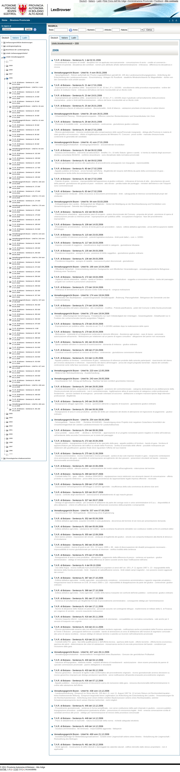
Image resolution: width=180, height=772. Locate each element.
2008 (11, 70)
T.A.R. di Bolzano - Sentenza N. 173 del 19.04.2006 (78, 287)
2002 (11, 426)
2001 (11, 430)
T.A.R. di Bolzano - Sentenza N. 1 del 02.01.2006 (77, 60)
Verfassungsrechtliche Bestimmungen (19, 42)
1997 (11, 446)
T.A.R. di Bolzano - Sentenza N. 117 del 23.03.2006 (78, 243)
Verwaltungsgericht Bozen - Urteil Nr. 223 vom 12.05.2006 (81, 370)
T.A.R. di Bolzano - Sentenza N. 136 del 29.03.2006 (78, 258)
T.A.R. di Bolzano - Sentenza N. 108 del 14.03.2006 (78, 224)
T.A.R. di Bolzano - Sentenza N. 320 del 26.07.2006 (78, 492)
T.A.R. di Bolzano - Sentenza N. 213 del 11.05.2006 (78, 358)
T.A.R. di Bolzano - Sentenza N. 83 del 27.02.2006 (78, 191)
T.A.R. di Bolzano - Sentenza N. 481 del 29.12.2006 (78, 744)
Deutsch (83, 1)
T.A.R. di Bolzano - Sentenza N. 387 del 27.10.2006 (78, 578)
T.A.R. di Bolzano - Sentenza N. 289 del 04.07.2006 (78, 474)
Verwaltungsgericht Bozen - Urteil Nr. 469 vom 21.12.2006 (81, 734)
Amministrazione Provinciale (140, 1)
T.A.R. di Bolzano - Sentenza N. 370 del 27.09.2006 (78, 555)
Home (4, 20)
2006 (77, 43)
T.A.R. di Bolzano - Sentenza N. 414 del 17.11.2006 (78, 606)
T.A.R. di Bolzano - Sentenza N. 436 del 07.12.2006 (78, 680)
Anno (75, 30)
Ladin (99, 1)
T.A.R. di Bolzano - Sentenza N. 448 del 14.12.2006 (78, 718)
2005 (11, 413)
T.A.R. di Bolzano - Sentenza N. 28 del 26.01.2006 (78, 122)
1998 (11, 442)
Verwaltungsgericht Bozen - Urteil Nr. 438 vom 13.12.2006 (81, 691)
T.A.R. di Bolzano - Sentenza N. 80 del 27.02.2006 (78, 168)
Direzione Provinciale (20, 20)
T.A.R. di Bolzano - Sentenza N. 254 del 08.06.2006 (78, 430)
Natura (124, 30)
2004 (11, 417)
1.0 (5, 769)
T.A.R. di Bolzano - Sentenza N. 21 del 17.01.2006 (78, 85)
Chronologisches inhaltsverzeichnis (18, 458)
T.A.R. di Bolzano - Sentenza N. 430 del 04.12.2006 (78, 660)
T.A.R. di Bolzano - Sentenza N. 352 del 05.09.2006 (78, 518)
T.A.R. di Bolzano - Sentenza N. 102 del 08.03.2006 (78, 212)
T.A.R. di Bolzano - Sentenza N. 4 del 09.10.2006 (77, 565)
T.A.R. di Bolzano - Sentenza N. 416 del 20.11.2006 (78, 616)
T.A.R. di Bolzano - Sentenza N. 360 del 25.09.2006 (78, 545)
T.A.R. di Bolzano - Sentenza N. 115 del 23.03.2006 (78, 235)
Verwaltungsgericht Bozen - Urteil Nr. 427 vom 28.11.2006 (81, 652)
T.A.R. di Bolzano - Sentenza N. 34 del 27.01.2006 (78, 130)
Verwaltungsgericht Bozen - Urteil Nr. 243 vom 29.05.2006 (81, 378)
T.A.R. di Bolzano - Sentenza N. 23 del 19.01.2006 (78, 95)
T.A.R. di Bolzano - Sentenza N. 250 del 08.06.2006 (78, 409)
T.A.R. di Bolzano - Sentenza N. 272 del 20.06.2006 (78, 441)
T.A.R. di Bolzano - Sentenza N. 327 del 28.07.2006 (78, 500)
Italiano (92, 1)
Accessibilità (30, 769)
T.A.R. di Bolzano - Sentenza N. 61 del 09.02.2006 (78, 160)
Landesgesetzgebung (13, 46)
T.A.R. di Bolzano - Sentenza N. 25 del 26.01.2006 (78, 106)
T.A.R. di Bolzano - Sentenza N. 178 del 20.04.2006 (78, 324)
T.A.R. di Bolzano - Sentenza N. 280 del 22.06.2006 (78, 466)
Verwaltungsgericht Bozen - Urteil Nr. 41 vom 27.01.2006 (81, 142)
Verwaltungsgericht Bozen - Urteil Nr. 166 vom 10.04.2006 (81, 266)
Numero (90, 30)
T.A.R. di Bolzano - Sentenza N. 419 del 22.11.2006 (78, 639)
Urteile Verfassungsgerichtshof (16, 53)
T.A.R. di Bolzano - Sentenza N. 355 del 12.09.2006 (78, 534)
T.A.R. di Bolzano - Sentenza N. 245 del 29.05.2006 (78, 401)
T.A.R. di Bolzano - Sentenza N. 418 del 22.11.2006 (78, 627)
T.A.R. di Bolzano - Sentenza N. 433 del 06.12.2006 (78, 670)
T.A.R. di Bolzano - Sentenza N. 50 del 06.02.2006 (78, 150)
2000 (11, 434)
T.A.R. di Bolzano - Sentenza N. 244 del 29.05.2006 (78, 386)
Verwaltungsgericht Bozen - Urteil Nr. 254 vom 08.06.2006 (81, 419)
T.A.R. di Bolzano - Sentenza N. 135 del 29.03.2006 (78, 251)
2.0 (17, 769)
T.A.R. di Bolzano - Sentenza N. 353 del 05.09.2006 (78, 526)
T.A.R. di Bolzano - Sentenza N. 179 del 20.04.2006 (78, 332)
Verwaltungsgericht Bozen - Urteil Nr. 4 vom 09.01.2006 (80, 72)
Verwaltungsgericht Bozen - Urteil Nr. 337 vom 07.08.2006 (81, 510)
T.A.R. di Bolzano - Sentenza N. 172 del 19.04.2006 (78, 277)
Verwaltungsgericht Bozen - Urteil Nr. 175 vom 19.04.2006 (81, 313)
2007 (11, 74)
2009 (11, 65)
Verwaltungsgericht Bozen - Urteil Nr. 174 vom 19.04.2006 (81, 295)
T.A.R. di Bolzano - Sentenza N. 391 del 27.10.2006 (78, 598)
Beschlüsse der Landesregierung (17, 50)
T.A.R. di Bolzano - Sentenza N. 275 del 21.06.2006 (78, 453)
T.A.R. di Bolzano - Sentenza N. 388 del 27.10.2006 (78, 590)
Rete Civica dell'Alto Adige (114, 1)
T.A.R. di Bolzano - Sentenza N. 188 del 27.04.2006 (78, 350)
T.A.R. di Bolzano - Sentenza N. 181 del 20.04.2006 (78, 342)
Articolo (108, 30)
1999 (11, 438)
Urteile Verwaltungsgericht (62, 43)
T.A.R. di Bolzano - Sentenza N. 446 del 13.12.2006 (78, 705)
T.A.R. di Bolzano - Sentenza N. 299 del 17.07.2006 (78, 484)
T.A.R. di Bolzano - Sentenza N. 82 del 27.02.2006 (78, 179)
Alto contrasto (171, 1)
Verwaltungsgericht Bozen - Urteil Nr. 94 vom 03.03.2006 (81, 201)
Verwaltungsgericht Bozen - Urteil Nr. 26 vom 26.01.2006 (81, 114)
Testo (51, 30)
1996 (11, 450)
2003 (11, 422)
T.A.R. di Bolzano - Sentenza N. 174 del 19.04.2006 (78, 305)
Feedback (158, 1)
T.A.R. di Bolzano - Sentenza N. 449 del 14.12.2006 (78, 726)
